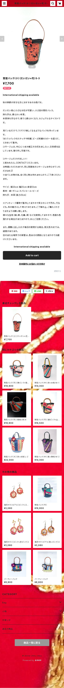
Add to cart (32, 255)
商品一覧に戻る (32, 642)
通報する (57, 271)
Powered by (32, 660)
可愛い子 (6, 620)
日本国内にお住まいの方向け (32, 264)
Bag (4, 602)
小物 (4, 611)
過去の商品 (7, 629)
